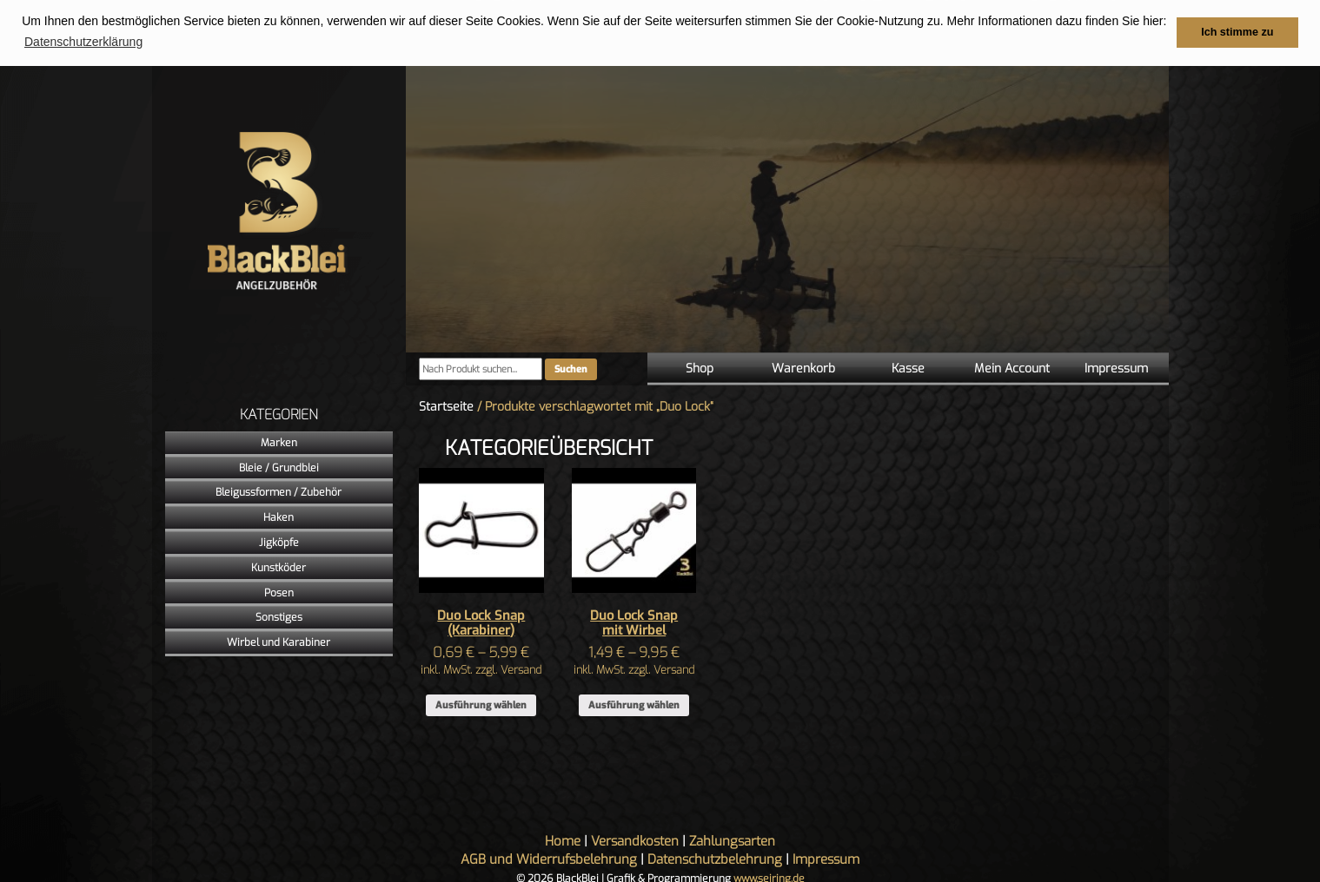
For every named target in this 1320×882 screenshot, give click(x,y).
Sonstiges (278, 617)
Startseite (446, 406)
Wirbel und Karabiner (278, 641)
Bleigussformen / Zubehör (279, 492)
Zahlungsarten (732, 840)
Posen (279, 592)
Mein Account (1012, 367)
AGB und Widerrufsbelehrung (549, 858)
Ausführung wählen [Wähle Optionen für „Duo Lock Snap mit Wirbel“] (634, 704)
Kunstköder (278, 567)
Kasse (908, 367)
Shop (699, 367)
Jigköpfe (279, 542)
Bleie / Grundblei (279, 467)
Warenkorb (803, 367)
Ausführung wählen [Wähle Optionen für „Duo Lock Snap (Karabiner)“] (481, 704)
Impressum (1116, 367)
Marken (279, 442)
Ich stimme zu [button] (1237, 32)
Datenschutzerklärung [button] (83, 42)
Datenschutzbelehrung (714, 858)
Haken (278, 516)
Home (562, 840)
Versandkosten (635, 840)
